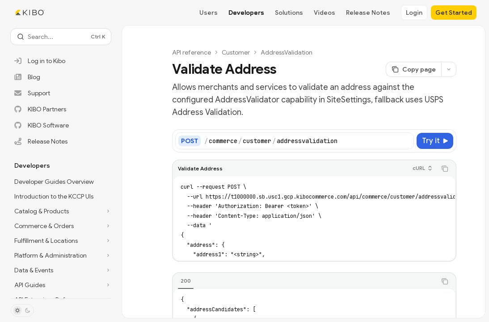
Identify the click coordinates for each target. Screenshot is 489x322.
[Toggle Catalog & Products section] (60, 211)
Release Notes (368, 12)
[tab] (186, 280)
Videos (324, 12)
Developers (246, 12)
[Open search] (61, 37)
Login (414, 12)
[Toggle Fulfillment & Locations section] (60, 240)
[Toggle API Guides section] (60, 285)
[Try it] (435, 141)
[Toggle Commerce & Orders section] (60, 226)
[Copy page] (413, 69)
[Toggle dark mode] (22, 310)
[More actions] (448, 69)
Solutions (289, 12)
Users (208, 12)
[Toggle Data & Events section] (60, 270)
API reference (191, 52)
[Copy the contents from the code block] (445, 168)
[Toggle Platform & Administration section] (60, 255)
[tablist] (304, 281)
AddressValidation (286, 52)
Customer (236, 52)
